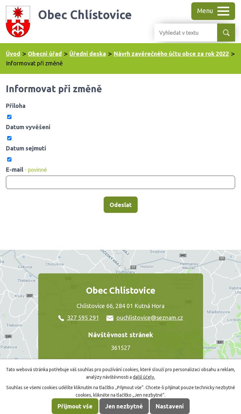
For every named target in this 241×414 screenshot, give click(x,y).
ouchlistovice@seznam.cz (144, 317)
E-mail (26, 169)
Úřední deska (87, 53)
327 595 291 (78, 317)
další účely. (144, 377)
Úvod (13, 53)
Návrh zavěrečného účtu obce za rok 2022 (171, 53)
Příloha (16, 105)
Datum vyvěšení (28, 127)
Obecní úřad (44, 53)
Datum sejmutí (26, 148)
